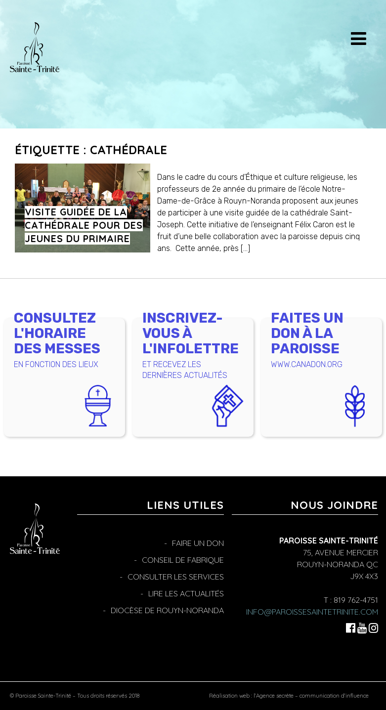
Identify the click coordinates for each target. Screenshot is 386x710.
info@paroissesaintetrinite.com (312, 612)
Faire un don (198, 543)
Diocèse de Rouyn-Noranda (167, 610)
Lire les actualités (186, 593)
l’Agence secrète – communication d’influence (311, 695)
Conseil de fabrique (183, 560)
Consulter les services (176, 577)
